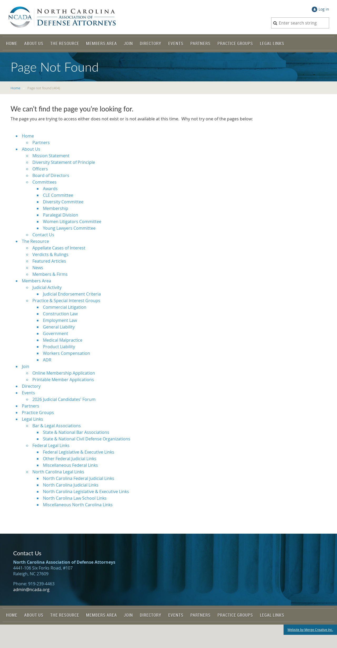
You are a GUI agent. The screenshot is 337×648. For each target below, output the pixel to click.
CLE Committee (58, 195)
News (37, 268)
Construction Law (60, 314)
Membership (55, 208)
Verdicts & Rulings (50, 254)
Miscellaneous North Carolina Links (78, 505)
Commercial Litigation (64, 307)
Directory (31, 386)
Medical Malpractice (62, 340)
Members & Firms (50, 274)
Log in (324, 9)
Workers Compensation (66, 353)
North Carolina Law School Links (75, 498)
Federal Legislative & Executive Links (78, 452)
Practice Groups (38, 412)
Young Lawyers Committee (69, 228)
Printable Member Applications (63, 379)
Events (28, 393)
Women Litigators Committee (72, 221)
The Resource (35, 241)
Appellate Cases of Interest (58, 248)
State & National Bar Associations (76, 432)
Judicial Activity (47, 287)
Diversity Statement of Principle (63, 162)
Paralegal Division (60, 215)
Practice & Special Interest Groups (66, 300)
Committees (44, 182)
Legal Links (32, 419)
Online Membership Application (63, 373)
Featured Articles (49, 261)
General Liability (59, 327)
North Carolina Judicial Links (70, 485)
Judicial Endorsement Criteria (72, 294)
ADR (47, 360)
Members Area (36, 281)
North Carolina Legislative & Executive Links (86, 491)
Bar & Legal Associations (56, 426)
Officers (40, 169)
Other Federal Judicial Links (69, 459)
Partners (41, 142)
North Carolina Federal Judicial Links (78, 478)
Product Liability (59, 347)
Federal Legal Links (51, 445)
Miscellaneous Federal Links (70, 465)
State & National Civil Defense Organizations (86, 439)
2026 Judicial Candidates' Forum (64, 399)
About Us (31, 149)
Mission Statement (51, 156)
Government (55, 333)
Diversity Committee (63, 202)
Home (15, 88)
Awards (50, 189)
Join (25, 366)
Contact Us (43, 235)
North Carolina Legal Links (58, 472)
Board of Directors (50, 175)
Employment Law (60, 320)
